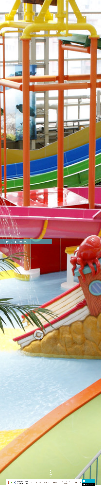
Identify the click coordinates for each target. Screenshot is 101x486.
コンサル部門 (77, 482)
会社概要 (38, 482)
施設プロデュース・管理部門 (66, 482)
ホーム (32, 482)
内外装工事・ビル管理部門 (50, 482)
